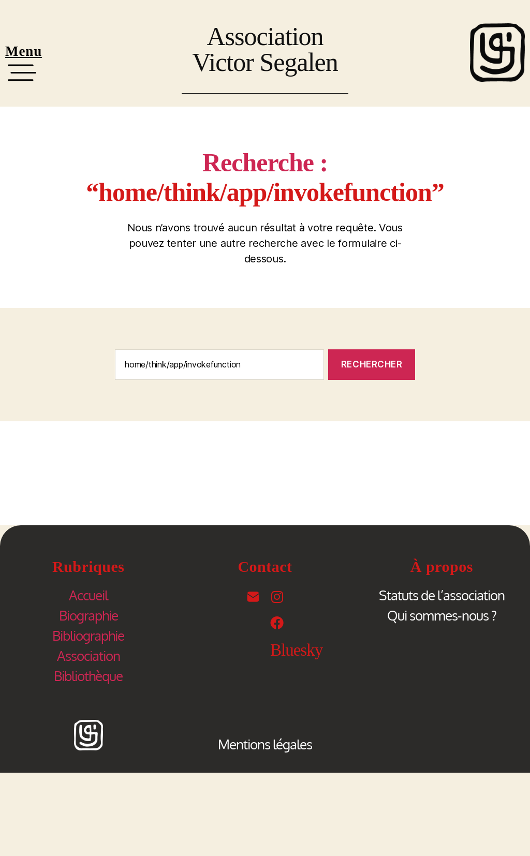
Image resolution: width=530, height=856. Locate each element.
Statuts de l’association (442, 594)
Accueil (88, 594)
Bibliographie (88, 635)
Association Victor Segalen (265, 49)
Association (88, 655)
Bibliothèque (88, 675)
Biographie (88, 615)
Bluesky (296, 650)
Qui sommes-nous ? (441, 615)
